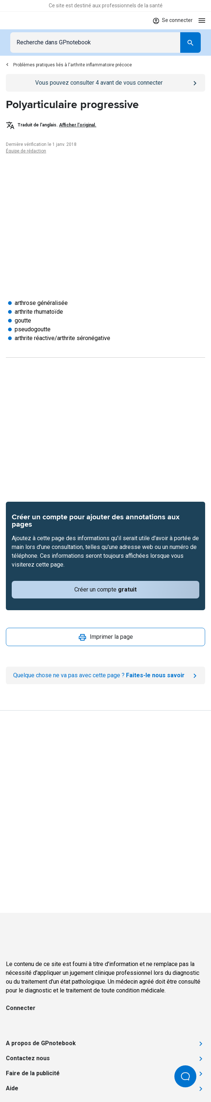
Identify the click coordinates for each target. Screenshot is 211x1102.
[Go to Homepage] (27, 20)
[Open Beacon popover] (185, 1076)
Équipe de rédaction (26, 151)
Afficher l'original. (77, 125)
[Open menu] (202, 20)
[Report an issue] (105, 675)
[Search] (190, 42)
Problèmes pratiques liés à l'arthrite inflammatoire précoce (69, 65)
